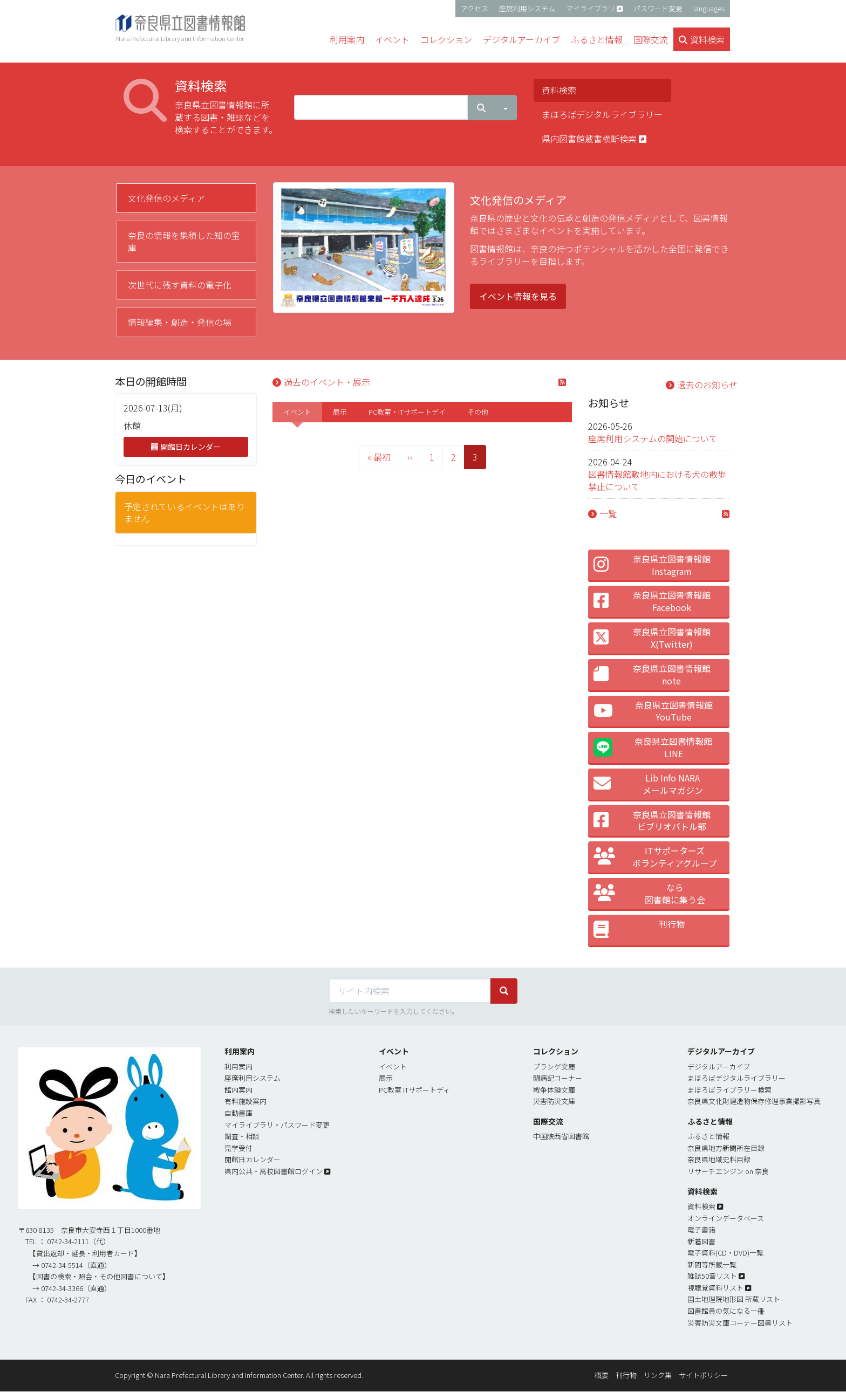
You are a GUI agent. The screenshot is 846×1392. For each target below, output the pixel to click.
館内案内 (238, 1090)
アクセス (474, 8)
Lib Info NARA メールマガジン (648, 784)
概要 (602, 1375)
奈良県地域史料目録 (719, 1159)
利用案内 (238, 1066)
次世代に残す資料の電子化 (179, 284)
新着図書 (701, 1241)
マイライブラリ (590, 8)
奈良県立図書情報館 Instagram (652, 565)
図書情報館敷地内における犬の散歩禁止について (657, 480)
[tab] (186, 198)
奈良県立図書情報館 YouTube (653, 711)
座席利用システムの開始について (653, 438)
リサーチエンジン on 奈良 (728, 1171)
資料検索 (559, 90)
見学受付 (238, 1148)
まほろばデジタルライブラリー (602, 114)
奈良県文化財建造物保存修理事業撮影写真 (754, 1101)
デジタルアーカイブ (718, 1066)
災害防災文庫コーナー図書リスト (740, 1323)
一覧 (608, 513)
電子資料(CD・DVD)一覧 (725, 1252)
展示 (340, 412)
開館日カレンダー (186, 446)
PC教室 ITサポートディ (414, 1090)
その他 (477, 412)
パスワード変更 (658, 8)
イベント (297, 412)
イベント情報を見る (518, 296)
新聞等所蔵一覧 (711, 1264)
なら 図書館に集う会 (649, 893)
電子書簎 (701, 1229)
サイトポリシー (703, 1375)
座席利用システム (527, 8)
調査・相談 (242, 1136)
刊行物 (639, 930)
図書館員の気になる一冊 (726, 1311)
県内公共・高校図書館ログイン (273, 1171)
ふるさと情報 (708, 1136)
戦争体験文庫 (554, 1090)
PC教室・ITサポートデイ (407, 412)
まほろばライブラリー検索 (729, 1090)
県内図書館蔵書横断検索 (594, 138)
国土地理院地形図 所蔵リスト (733, 1299)
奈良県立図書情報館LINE (653, 747)
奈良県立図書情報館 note (652, 674)
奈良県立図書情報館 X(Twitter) (652, 637)
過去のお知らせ (707, 384)
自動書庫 (238, 1113)
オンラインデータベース (725, 1218)
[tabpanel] (502, 253)
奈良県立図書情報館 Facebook (652, 601)
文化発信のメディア (166, 197)
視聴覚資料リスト (715, 1288)
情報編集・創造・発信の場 (179, 322)
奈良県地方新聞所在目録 (726, 1148)
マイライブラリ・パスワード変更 (277, 1125)
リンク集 (658, 1375)
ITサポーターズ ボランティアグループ (655, 856)
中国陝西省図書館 (561, 1136)
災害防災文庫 (554, 1101)
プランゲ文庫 (554, 1066)
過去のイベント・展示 (327, 381)
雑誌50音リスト (712, 1276)
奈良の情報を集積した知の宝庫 (184, 241)
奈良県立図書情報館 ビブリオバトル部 (652, 820)
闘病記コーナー (557, 1078)
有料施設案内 (245, 1101)
